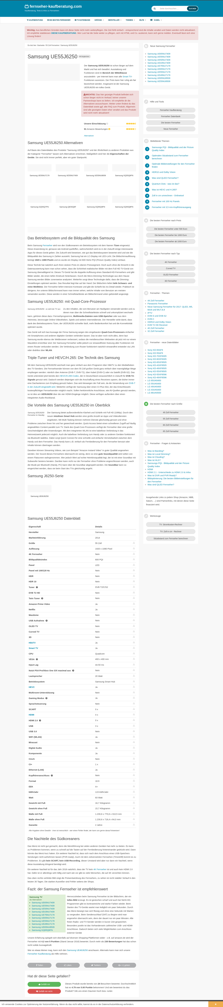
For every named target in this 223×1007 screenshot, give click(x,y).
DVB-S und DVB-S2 (156, 316)
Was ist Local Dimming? (158, 454)
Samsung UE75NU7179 (43, 915)
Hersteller (114, 20)
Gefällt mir (44, 984)
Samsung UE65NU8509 (43, 927)
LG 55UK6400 (154, 383)
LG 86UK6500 (154, 392)
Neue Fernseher (171, 129)
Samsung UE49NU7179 (43, 924)
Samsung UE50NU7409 (43, 908)
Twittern (96, 965)
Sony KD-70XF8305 (156, 356)
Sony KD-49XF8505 (156, 368)
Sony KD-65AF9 (155, 350)
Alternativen (89, 136)
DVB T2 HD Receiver (157, 325)
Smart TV (127, 76)
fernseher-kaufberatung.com (53, 6)
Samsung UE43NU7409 (43, 911)
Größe (99, 20)
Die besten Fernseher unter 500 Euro (170, 229)
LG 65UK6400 (154, 380)
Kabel (156, 20)
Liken (67, 965)
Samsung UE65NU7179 (43, 918)
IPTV (149, 313)
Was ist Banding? (155, 451)
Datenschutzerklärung (112, 1004)
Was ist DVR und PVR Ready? (162, 475)
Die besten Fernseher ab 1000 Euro (171, 241)
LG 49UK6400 (154, 386)
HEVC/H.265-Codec (69, 376)
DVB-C (150, 319)
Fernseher (47, 245)
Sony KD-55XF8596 (156, 374)
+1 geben (124, 965)
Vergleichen (84, 56)
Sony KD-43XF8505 (156, 365)
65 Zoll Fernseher (171, 431)
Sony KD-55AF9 (155, 353)
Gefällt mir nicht (44, 991)
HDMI (31, 714)
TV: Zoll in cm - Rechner (170, 531)
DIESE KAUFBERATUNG (63, 33)
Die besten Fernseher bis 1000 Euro (171, 235)
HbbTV (32, 642)
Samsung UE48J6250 (77, 950)
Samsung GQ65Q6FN (42, 930)
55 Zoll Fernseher (171, 419)
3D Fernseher (171, 281)
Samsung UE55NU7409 (43, 905)
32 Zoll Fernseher (155, 331)
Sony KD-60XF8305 (156, 359)
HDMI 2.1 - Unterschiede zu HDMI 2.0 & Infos (169, 472)
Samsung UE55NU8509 (158, 81)
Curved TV (170, 268)
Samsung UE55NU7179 (43, 921)
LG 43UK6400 (154, 389)
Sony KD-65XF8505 (156, 362)
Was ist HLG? (154, 460)
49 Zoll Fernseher (155, 300)
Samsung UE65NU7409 (43, 902)
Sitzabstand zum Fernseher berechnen (171, 538)
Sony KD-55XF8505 (156, 371)
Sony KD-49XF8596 (156, 377)
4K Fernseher (99, 869)
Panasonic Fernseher (157, 303)
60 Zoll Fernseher (171, 425)
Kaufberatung (35, 20)
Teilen (39, 965)
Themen (130, 20)
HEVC (32, 687)
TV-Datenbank (82, 20)
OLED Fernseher (170, 275)
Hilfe (142, 20)
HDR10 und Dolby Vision (159, 322)
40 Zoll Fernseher (155, 328)
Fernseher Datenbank (170, 116)
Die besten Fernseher (59, 20)
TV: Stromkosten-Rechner (170, 524)
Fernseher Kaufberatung (39, 954)
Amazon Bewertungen (97, 129)
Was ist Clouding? (156, 457)
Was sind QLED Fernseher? (160, 484)
